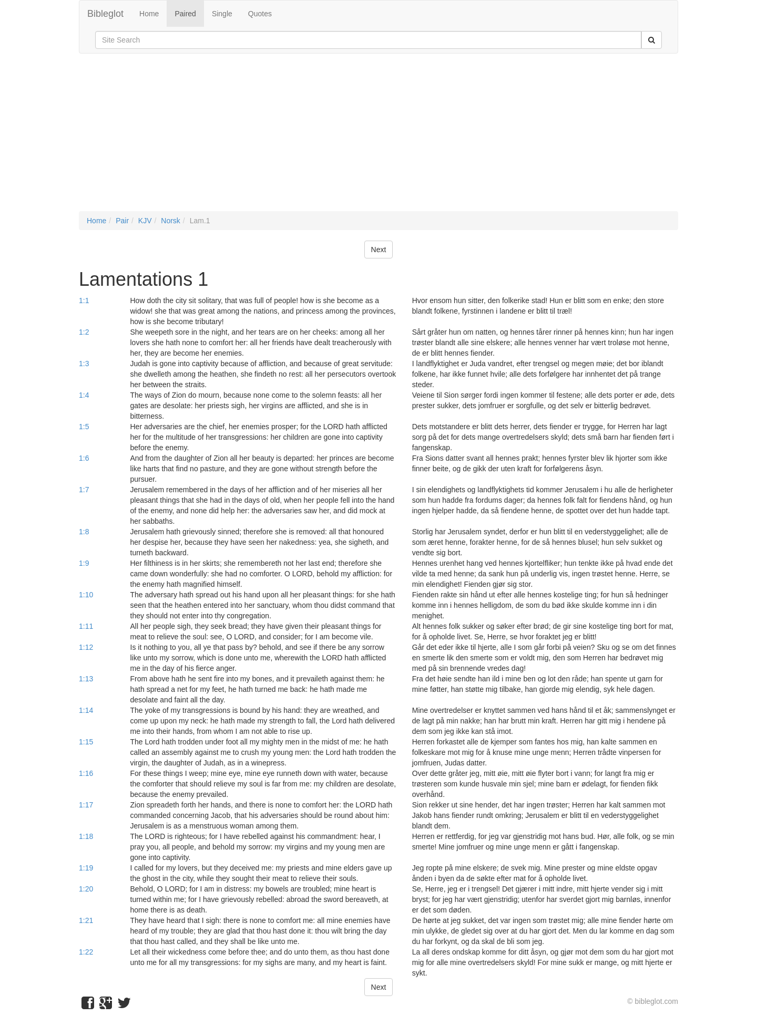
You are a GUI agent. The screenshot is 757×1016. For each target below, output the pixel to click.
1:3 (84, 363)
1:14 (86, 710)
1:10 (86, 594)
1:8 (84, 531)
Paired (185, 13)
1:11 (86, 626)
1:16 (86, 773)
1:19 (86, 868)
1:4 (84, 395)
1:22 (86, 952)
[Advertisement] (378, 137)
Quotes (260, 13)
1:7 (84, 489)
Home (149, 13)
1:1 (84, 300)
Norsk (170, 220)
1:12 (86, 647)
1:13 (86, 679)
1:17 (86, 805)
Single (222, 13)
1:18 (86, 836)
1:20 (86, 889)
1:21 (86, 920)
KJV (145, 220)
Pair (122, 220)
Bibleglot (105, 13)
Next (378, 249)
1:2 (84, 332)
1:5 (84, 426)
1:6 (84, 458)
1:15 (86, 742)
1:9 (84, 563)
